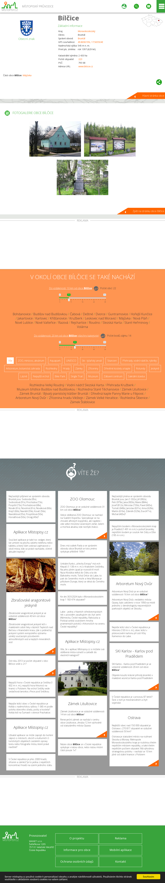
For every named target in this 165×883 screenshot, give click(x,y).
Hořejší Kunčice (141, 314)
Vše (10, 360)
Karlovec (41, 318)
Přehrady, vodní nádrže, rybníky (139, 360)
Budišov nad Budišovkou (50, 314)
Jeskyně (155, 368)
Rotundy (140, 368)
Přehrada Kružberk (120, 385)
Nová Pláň (140, 318)
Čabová (75, 314)
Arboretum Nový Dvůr (31, 398)
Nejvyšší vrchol (41, 376)
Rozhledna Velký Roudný (47, 385)
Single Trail (76, 376)
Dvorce (100, 314)
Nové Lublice (24, 322)
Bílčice (68, 17)
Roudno (94, 322)
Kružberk (75, 318)
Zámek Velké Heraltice (102, 398)
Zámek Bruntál (30, 393)
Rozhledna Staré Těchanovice (98, 389)
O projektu (76, 838)
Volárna (82, 327)
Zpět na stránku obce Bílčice (148, 211)
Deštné (88, 314)
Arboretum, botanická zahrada (23, 368)
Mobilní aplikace (121, 850)
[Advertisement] (82, 245)
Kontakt (120, 861)
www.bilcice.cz (85, 66)
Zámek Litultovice (134, 389)
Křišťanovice (58, 318)
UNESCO (71, 360)
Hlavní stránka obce (153, 95)
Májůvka (27, 75)
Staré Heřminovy (136, 322)
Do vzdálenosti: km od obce (70, 288)
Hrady (66, 368)
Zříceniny (93, 368)
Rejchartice (78, 322)
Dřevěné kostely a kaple (117, 368)
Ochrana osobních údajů (76, 861)
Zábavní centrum (113, 376)
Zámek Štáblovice (82, 402)
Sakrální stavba (136, 376)
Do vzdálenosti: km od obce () (66, 335)
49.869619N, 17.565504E (90, 42)
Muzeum (93, 376)
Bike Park (60, 376)
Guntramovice (118, 314)
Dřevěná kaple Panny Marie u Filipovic (117, 393)
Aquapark (55, 360)
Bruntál (81, 38)
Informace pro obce (76, 850)
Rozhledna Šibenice (134, 398)
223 (80, 59)
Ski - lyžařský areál (92, 360)
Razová (63, 322)
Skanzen (112, 360)
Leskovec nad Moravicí (100, 318)
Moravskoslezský (86, 31)
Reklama (120, 838)
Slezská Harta (112, 322)
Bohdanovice (22, 314)
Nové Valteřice (46, 322)
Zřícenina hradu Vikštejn (66, 398)
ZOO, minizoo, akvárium (31, 360)
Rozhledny (51, 368)
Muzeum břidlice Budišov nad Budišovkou (46, 389)
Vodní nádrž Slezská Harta (85, 385)
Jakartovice (25, 318)
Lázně (23, 376)
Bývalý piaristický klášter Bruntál (65, 393)
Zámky (78, 368)
